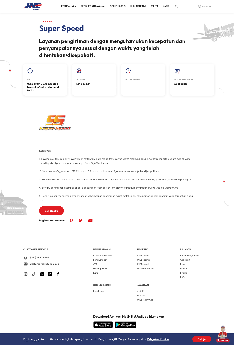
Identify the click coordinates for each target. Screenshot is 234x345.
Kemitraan (98, 291)
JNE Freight (143, 264)
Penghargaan (100, 259)
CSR (95, 264)
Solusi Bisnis (118, 6)
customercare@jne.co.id (41, 264)
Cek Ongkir (51, 210)
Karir (166, 6)
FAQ (182, 277)
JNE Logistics (143, 259)
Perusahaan (68, 6)
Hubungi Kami (138, 6)
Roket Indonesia (145, 268)
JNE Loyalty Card (146, 299)
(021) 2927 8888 (36, 257)
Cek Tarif (185, 259)
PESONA (141, 295)
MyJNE (140, 291)
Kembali (47, 21)
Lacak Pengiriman (189, 255)
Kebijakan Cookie (158, 339)
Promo (183, 272)
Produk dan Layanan (93, 6)
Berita (154, 6)
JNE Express (143, 255)
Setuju (202, 339)
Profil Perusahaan (102, 255)
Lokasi (183, 264)
